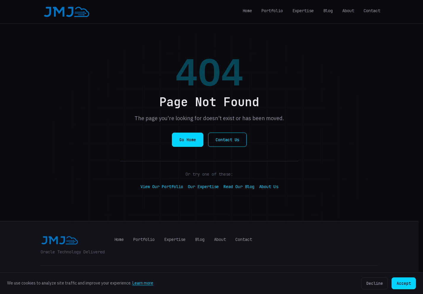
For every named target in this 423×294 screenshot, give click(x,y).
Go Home (187, 139)
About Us (268, 186)
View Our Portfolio (161, 186)
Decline (374, 283)
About (348, 10)
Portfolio (272, 10)
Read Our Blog (239, 186)
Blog (328, 10)
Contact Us (227, 139)
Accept (404, 283)
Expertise (303, 10)
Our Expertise (203, 186)
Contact (372, 10)
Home (247, 10)
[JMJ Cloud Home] (66, 12)
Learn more (142, 283)
